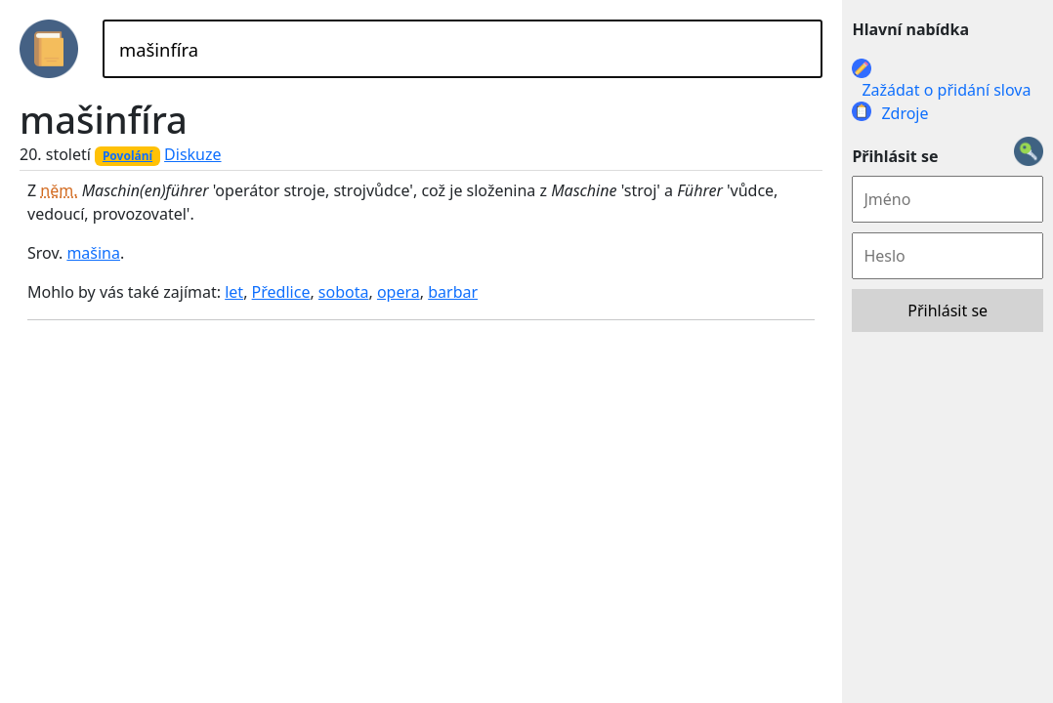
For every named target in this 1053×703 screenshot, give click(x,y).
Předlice (281, 292)
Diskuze (192, 154)
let (234, 292)
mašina (93, 253)
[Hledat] (462, 49)
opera (398, 292)
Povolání (127, 155)
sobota (343, 292)
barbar (453, 292)
